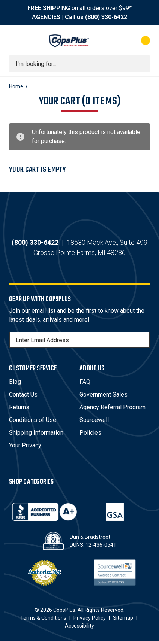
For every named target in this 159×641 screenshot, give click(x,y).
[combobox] (79, 63)
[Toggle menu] (15, 40)
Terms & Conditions (43, 618)
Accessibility (79, 626)
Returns (19, 407)
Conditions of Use (32, 419)
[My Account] (115, 40)
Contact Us (23, 394)
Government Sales (104, 394)
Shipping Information (36, 432)
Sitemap (123, 618)
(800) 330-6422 (106, 17)
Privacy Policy (90, 618)
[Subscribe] (143, 340)
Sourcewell (94, 419)
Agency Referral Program (113, 407)
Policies (90, 432)
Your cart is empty (37, 170)
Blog (15, 381)
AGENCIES (46, 17)
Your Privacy (25, 445)
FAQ (85, 381)
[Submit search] (142, 63)
